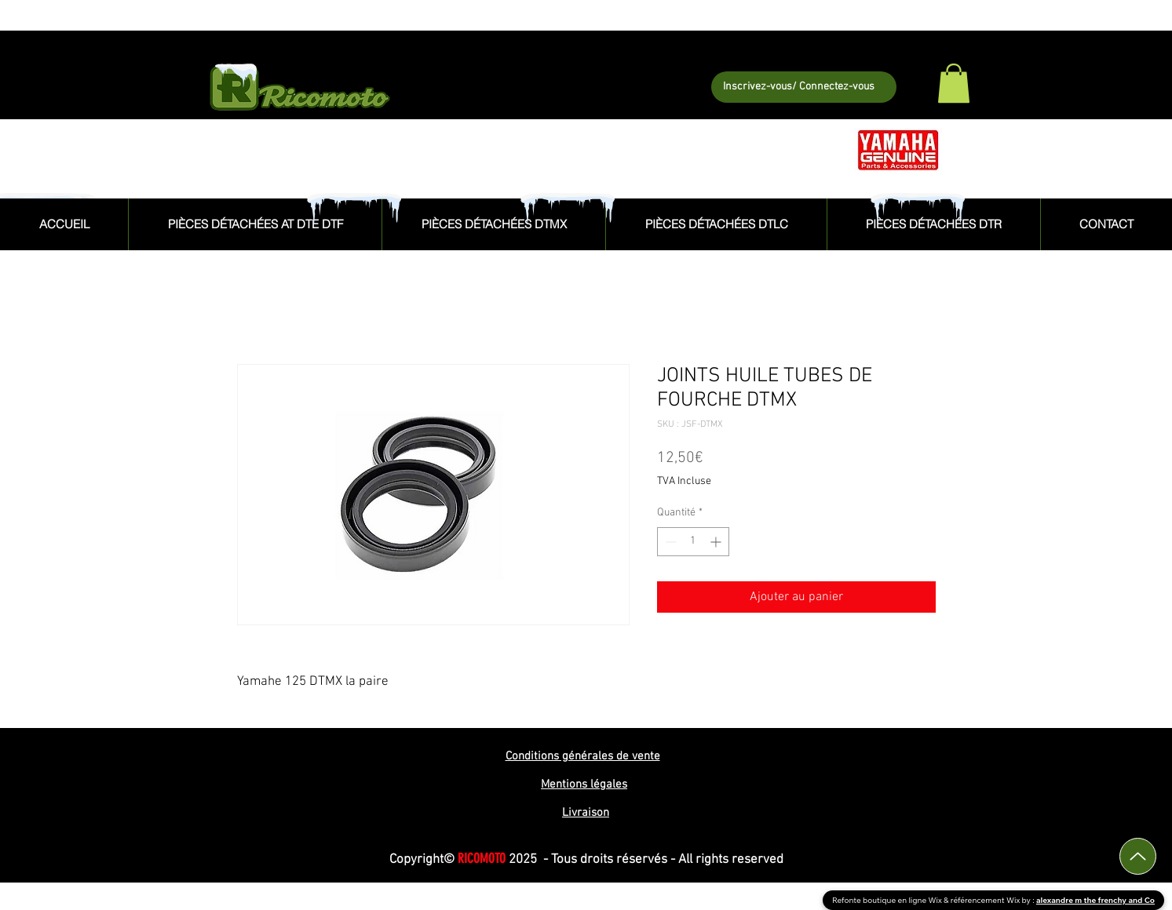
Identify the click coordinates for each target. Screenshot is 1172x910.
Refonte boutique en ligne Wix (888, 900)
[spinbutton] (693, 541)
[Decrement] (669, 541)
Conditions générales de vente (583, 756)
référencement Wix (986, 900)
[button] (953, 83)
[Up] (1137, 856)
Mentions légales (584, 784)
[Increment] (717, 541)
